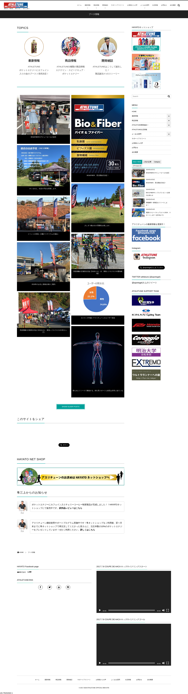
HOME (134, 111)
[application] (133, 592)
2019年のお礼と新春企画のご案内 (43, 286)
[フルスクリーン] (167, 610)
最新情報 (87, 5)
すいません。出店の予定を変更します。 (43, 190)
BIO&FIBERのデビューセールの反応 (43, 138)
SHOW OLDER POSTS (70, 407)
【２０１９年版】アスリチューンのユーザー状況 (98, 319)
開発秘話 (105, 5)
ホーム (79, 5)
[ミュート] (163, 610)
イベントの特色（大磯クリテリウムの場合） (43, 235)
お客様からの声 (132, 5)
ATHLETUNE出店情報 (139, 129)
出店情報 (155, 5)
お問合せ (164, 5)
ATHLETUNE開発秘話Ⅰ (140, 125)
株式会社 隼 (24, 572)
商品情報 (96, 5)
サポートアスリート (117, 5)
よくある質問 (144, 5)
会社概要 (173, 5)
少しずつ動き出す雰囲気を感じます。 (97, 227)
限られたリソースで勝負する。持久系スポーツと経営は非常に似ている (98, 392)
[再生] (100, 610)
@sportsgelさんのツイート (144, 283)
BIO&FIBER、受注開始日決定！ (98, 177)
